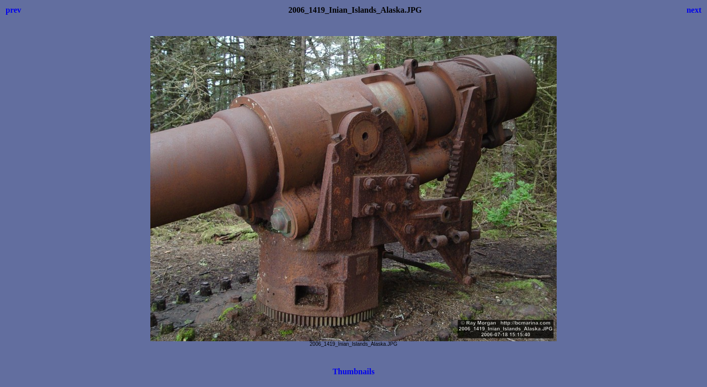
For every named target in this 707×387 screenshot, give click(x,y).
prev (13, 10)
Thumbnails (354, 371)
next (694, 10)
